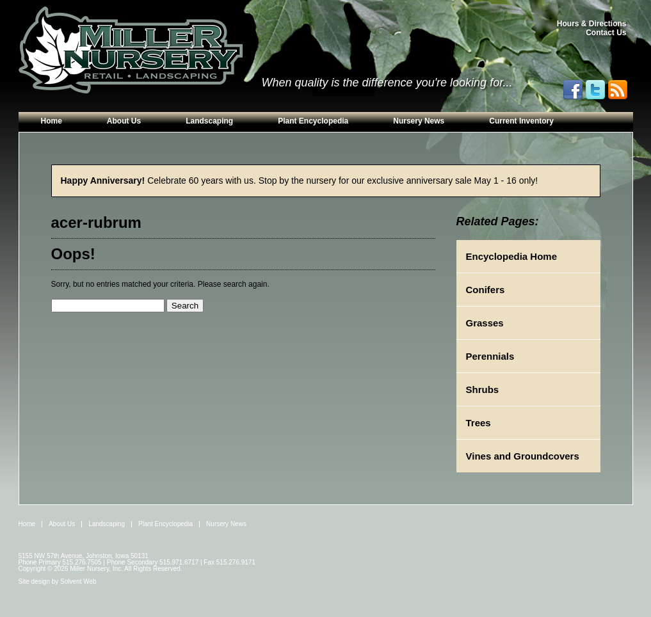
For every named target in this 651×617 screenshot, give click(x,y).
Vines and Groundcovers (522, 456)
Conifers (485, 289)
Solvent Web (78, 581)
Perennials (490, 356)
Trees (478, 422)
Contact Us (606, 32)
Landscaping (209, 120)
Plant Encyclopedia (313, 120)
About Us (124, 120)
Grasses (485, 322)
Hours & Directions (592, 23)
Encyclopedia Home (512, 256)
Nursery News (418, 120)
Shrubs (482, 389)
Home (51, 120)
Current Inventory (521, 120)
